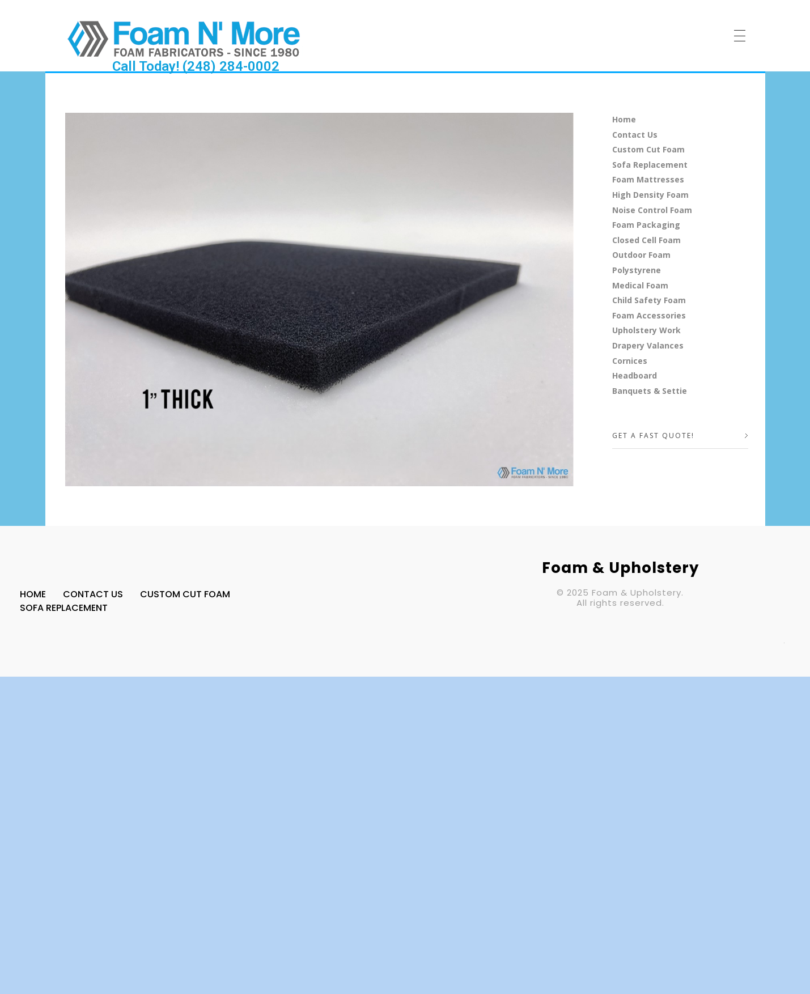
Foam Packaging (646, 224)
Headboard (634, 375)
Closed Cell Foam (646, 240)
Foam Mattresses (648, 179)
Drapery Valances (648, 345)
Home (624, 119)
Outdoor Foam (641, 254)
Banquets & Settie (649, 390)
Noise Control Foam (652, 210)
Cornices (629, 360)
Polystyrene (636, 270)
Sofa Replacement (650, 164)
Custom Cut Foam (648, 149)
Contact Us (635, 134)
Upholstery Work (646, 330)
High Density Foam (650, 194)
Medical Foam (640, 285)
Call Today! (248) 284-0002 (195, 66)
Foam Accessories (649, 315)
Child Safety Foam (649, 300)
